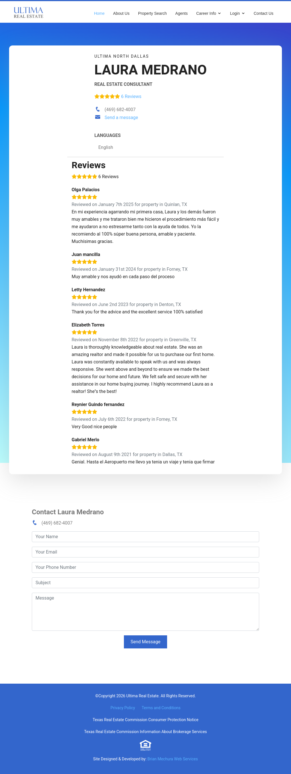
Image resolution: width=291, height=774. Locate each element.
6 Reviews (118, 96)
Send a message (121, 117)
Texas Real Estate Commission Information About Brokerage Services (145, 731)
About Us (121, 13)
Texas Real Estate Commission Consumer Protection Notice (145, 719)
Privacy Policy (123, 708)
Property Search (152, 13)
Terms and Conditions (161, 708)
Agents (181, 13)
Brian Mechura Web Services (172, 759)
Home (99, 13)
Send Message (146, 641)
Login (235, 13)
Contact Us (263, 13)
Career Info (206, 13)
